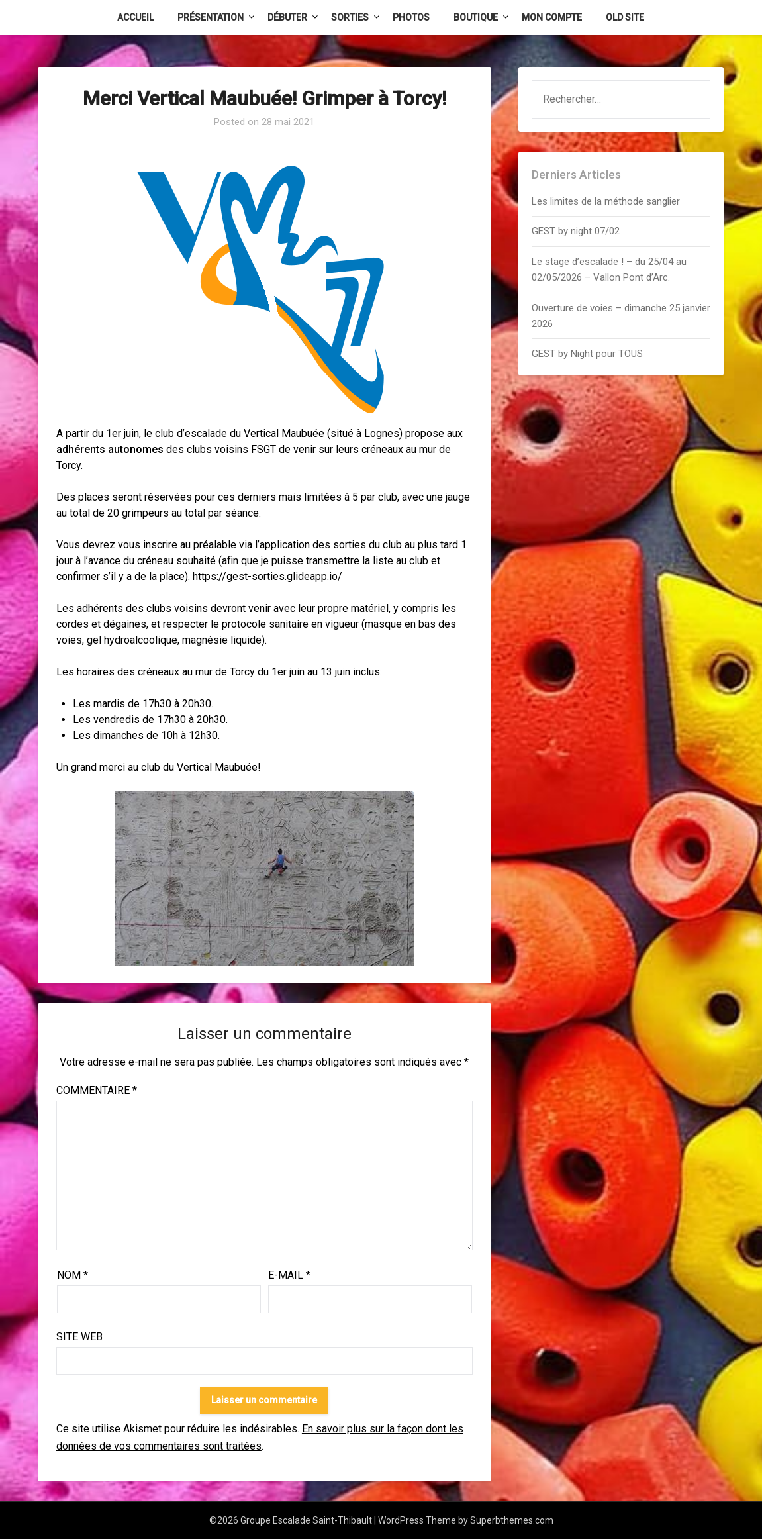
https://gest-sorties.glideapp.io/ (267, 576)
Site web (79, 1336)
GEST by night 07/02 (576, 231)
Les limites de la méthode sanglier (607, 201)
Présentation (210, 17)
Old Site (625, 17)
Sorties (350, 17)
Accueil (135, 17)
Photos (411, 17)
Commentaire (96, 1090)
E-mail (289, 1275)
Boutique (475, 17)
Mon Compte (552, 17)
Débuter (287, 17)
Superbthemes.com (511, 1520)
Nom (72, 1275)
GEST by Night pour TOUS (587, 354)
